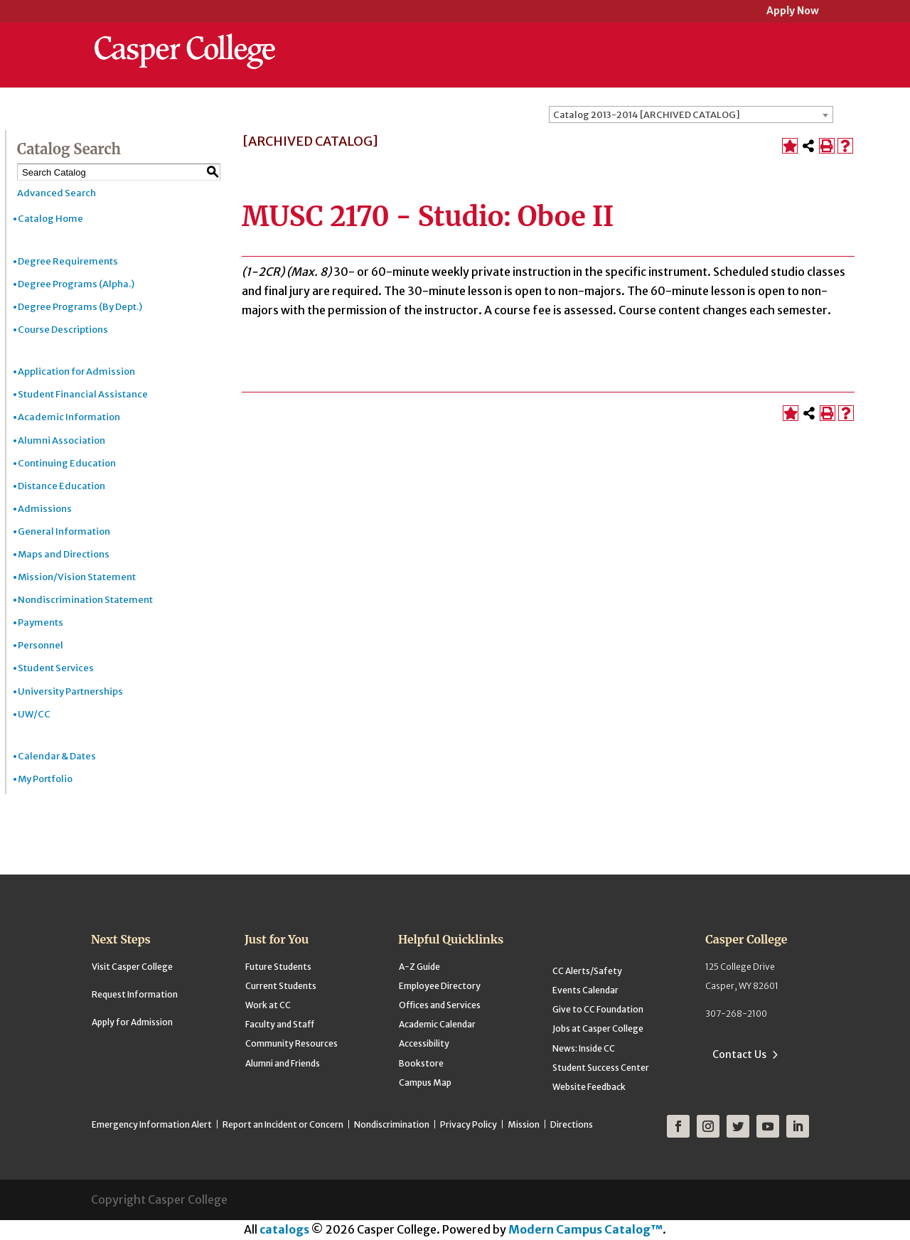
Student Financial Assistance (83, 394)
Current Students (280, 985)
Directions (571, 1124)
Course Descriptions (63, 330)
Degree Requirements (68, 261)
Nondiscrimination (391, 1124)
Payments (40, 622)
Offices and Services (440, 1005)
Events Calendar (585, 990)
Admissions (45, 509)
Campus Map (425, 1082)
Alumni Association (61, 440)
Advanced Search (56, 193)
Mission (524, 1124)
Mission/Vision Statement (77, 577)
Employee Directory (440, 985)
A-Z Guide (419, 966)
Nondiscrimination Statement (85, 600)
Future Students (278, 966)
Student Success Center (600, 1067)
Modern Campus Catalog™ (585, 1229)
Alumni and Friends (282, 1063)
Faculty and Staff (279, 1024)
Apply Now (792, 11)
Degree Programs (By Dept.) (80, 307)
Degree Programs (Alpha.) (76, 284)
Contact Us (739, 1054)
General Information (64, 531)
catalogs (284, 1229)
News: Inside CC (583, 1048)
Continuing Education (67, 463)
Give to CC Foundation (597, 1009)
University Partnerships (70, 691)
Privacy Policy (468, 1124)
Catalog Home (50, 219)
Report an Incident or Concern (283, 1124)
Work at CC (268, 1005)
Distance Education (61, 486)
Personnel (40, 645)
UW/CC (34, 714)
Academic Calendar (437, 1024)
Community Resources (291, 1043)
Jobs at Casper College (597, 1028)
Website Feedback (589, 1086)
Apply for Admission (132, 1022)
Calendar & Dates (57, 756)
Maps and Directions (63, 554)
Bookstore (421, 1063)
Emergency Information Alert (152, 1124)
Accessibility (424, 1043)
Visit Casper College (132, 966)
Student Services (56, 668)
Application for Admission (76, 371)
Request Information (135, 994)
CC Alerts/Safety (587, 971)
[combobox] (691, 114)
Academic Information (69, 417)
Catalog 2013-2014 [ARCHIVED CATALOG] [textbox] (646, 115)
